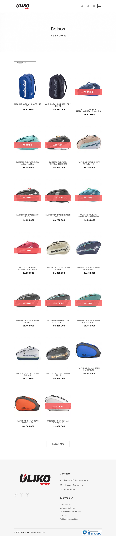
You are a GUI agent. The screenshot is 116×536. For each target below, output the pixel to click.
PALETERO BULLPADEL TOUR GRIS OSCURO (58, 322)
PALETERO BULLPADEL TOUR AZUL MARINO (88, 269)
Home (53, 35)
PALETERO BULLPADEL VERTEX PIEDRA (58, 269)
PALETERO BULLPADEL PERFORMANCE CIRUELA (27, 269)
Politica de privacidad (69, 519)
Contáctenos (65, 504)
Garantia (63, 515)
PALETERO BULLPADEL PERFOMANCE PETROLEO (88, 216)
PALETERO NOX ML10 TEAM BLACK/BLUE (88, 370)
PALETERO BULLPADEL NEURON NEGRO (58, 216)
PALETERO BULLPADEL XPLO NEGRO (27, 216)
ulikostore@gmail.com (73, 485)
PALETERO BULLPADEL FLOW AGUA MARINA (27, 164)
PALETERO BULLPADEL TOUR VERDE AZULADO (88, 322)
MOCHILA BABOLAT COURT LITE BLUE (27, 105)
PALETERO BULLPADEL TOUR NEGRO (27, 322)
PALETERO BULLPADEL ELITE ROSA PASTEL (88, 164)
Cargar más (58, 444)
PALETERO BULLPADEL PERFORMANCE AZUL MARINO (88, 110)
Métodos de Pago (67, 508)
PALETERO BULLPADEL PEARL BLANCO (27, 375)
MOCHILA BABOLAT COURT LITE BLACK (58, 105)
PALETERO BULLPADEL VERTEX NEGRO (58, 375)
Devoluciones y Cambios (70, 511)
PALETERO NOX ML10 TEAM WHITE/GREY (58, 423)
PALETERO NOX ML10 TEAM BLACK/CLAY (27, 423)
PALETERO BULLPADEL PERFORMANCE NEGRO (58, 164)
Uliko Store (25, 532)
